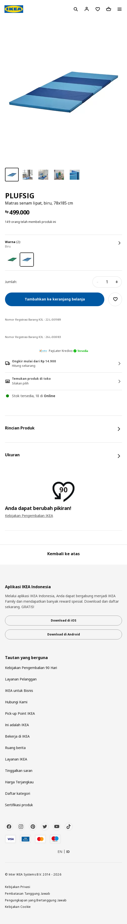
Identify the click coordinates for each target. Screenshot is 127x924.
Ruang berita (15, 747)
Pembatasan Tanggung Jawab (27, 893)
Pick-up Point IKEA (20, 713)
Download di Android (63, 634)
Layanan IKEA (16, 759)
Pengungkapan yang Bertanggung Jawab (36, 900)
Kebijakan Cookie (18, 907)
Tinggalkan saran (18, 770)
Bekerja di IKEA (17, 736)
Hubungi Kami (16, 702)
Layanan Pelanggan (21, 679)
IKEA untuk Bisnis (19, 690)
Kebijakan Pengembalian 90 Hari (31, 667)
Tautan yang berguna (26, 657)
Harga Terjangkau (19, 782)
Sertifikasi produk (19, 804)
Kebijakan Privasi (17, 887)
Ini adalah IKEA (17, 724)
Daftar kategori (17, 793)
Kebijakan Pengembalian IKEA (29, 515)
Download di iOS (63, 620)
